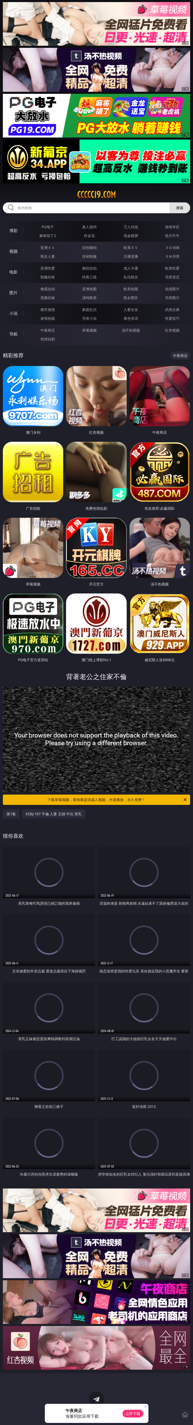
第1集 (11, 813)
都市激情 (47, 309)
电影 (13, 272)
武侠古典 (172, 309)
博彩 (13, 230)
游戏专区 (172, 226)
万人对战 (131, 226)
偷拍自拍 (89, 268)
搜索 (179, 207)
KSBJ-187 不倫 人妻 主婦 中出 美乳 (54, 813)
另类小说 (89, 318)
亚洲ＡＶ (47, 247)
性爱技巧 (172, 318)
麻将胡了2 (47, 235)
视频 (13, 251)
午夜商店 (47, 330)
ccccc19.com (96, 194)
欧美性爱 (172, 268)
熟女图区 (131, 297)
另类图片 (172, 297)
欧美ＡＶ (131, 247)
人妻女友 (131, 309)
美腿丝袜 (47, 297)
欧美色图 (131, 288)
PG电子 (48, 226)
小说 (13, 313)
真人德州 (89, 226)
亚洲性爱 (47, 268)
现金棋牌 (131, 235)
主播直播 (131, 256)
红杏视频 (172, 330)
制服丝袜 (47, 277)
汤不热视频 (131, 330)
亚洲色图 (89, 288)
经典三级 (89, 277)
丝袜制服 (89, 256)
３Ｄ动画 (172, 247)
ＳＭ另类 (172, 256)
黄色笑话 (131, 318)
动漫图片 (172, 288)
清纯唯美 (89, 297)
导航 (13, 334)
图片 (13, 292)
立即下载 (133, 1413)
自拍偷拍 (89, 247)
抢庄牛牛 (172, 235)
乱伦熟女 (131, 277)
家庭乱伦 (89, 309)
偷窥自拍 (47, 288)
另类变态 (172, 277)
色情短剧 (47, 339)
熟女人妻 (47, 256)
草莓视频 (89, 330)
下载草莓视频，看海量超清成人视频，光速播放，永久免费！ (117, 800)
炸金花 (89, 235)
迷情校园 (47, 318)
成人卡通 (131, 268)
